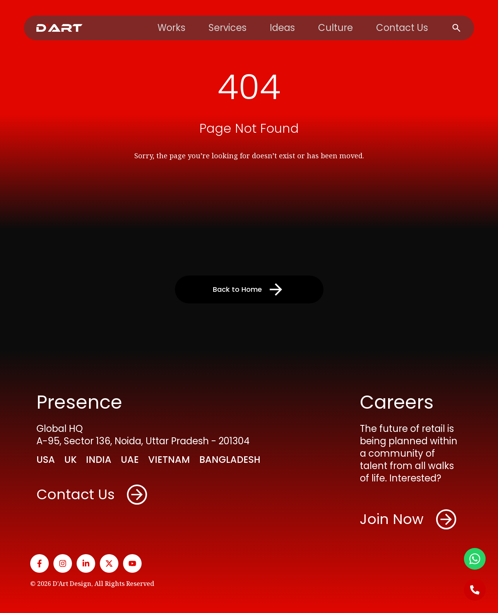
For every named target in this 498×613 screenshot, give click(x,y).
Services (227, 28)
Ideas (282, 28)
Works (171, 28)
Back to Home (249, 289)
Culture (335, 28)
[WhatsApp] (475, 559)
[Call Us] (475, 590)
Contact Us (402, 28)
